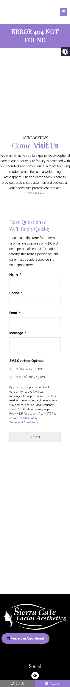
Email (14, 313)
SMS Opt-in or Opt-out (26, 361)
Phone (15, 293)
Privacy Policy (28, 418)
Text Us (52, 683)
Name (15, 274)
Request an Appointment (25, 638)
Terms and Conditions (23, 422)
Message (17, 333)
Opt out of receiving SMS (29, 377)
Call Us (17, 683)
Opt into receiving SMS (28, 369)
